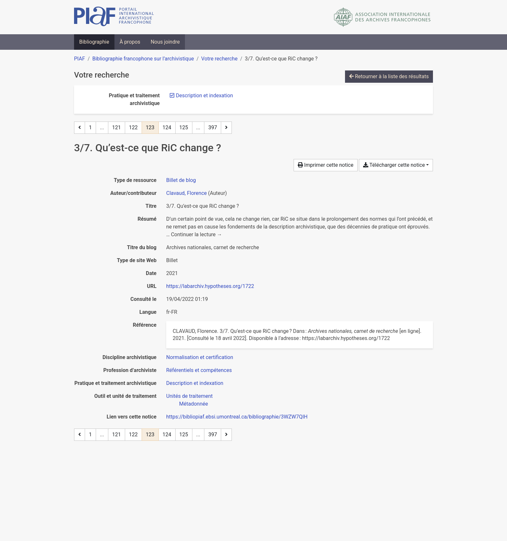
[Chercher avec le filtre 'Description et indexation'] (194, 383)
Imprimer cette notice (325, 165)
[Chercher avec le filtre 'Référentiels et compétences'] (199, 370)
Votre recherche (219, 59)
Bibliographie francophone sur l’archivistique (143, 59)
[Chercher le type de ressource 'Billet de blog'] (181, 180)
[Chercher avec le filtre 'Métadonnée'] (193, 404)
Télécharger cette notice (394, 165)
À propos (130, 42)
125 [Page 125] (183, 127)
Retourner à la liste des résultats (389, 76)
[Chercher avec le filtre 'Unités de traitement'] (189, 396)
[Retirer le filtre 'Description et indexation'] (204, 95)
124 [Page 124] (167, 127)
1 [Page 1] (90, 127)
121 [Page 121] (116, 127)
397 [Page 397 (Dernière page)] (212, 127)
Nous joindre (165, 42)
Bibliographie (94, 42)
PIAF (79, 59)
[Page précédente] (79, 128)
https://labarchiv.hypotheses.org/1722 (210, 286)
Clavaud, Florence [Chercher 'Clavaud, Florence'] (186, 193)
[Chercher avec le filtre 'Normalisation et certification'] (199, 357)
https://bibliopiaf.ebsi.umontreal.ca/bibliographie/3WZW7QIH (236, 417)
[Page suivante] (226, 128)
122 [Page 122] (133, 127)
